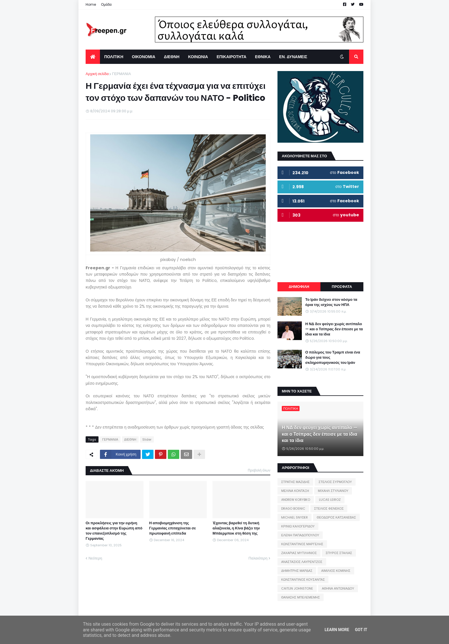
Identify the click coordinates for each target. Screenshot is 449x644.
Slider (146, 439)
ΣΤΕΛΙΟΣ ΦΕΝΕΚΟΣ (329, 508)
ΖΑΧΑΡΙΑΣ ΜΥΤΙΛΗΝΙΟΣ (299, 553)
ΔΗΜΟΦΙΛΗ (299, 286)
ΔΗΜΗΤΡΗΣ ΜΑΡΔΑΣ (296, 570)
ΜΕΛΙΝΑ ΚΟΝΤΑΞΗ (295, 490)
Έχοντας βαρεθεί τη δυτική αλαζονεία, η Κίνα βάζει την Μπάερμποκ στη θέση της (236, 528)
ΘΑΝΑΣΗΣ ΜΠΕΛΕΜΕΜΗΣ (300, 597)
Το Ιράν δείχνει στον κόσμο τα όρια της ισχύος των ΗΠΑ (331, 302)
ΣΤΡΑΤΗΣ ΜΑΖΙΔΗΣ (295, 482)
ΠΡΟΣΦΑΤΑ (342, 286)
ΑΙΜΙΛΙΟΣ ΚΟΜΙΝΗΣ (335, 570)
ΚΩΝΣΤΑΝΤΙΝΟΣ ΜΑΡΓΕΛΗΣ (302, 544)
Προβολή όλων (259, 470)
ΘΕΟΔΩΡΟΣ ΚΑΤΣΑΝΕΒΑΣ (336, 517)
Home (91, 4)
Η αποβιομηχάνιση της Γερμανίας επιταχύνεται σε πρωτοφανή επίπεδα (172, 528)
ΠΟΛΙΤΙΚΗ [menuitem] (113, 57)
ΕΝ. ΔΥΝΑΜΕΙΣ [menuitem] (293, 57)
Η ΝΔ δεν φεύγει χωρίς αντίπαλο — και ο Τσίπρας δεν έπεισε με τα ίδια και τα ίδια (334, 329)
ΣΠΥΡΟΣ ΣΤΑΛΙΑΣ (339, 553)
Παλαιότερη (258, 558)
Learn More (336, 629)
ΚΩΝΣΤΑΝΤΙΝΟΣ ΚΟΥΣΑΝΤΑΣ (303, 579)
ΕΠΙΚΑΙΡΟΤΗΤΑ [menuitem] (231, 57)
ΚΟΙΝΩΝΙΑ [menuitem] (198, 57)
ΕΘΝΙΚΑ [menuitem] (262, 57)
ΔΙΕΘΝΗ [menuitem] (171, 57)
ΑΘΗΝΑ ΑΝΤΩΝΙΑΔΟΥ (338, 588)
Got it (361, 629)
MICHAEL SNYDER (294, 517)
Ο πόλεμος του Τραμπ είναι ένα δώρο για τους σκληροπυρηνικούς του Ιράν (332, 357)
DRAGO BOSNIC (293, 508)
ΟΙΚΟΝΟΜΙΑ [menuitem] (143, 57)
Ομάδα (106, 4)
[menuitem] (93, 57)
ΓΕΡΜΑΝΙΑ (121, 73)
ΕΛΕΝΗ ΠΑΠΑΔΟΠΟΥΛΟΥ (300, 535)
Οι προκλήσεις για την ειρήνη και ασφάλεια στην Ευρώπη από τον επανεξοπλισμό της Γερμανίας (114, 531)
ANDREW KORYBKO (295, 499)
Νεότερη (95, 558)
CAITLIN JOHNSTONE (297, 588)
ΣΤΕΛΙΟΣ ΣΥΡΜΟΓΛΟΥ (335, 482)
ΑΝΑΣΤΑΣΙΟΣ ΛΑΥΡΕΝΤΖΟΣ (301, 561)
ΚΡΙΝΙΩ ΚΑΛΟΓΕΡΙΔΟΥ (298, 526)
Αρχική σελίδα (97, 73)
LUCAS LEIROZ (330, 499)
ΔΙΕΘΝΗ (130, 439)
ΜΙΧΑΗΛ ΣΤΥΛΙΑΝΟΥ (333, 490)
